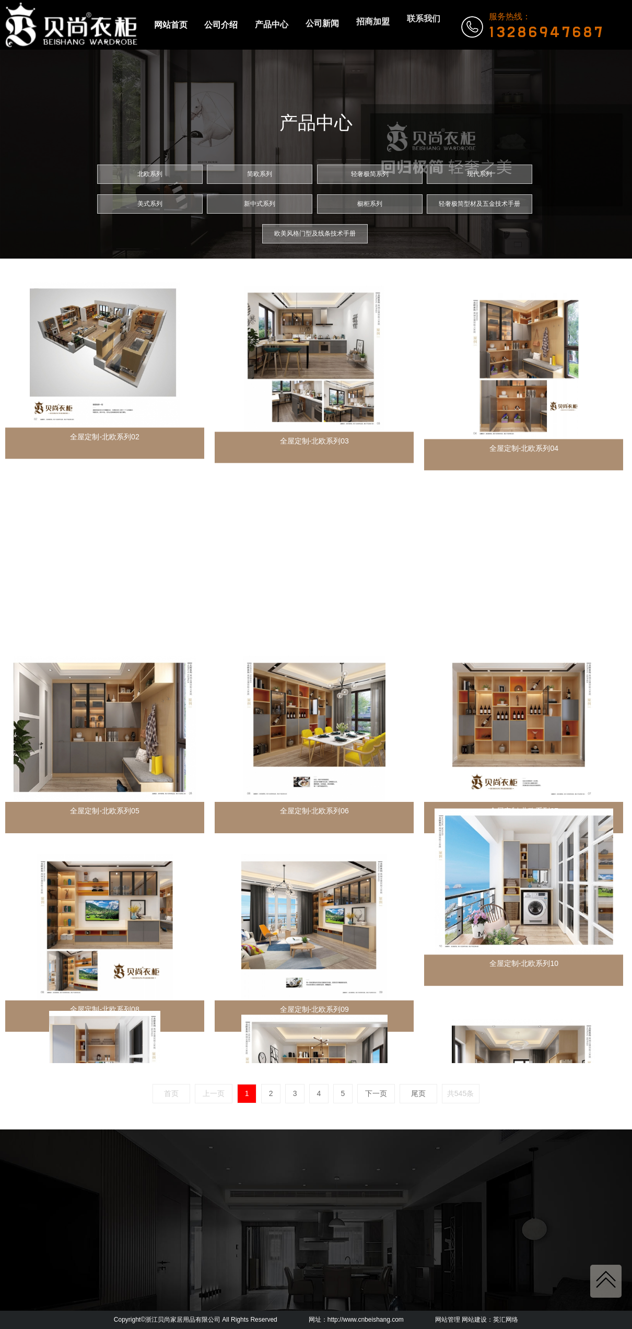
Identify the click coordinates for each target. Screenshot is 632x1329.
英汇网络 (505, 1319)
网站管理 (447, 1319)
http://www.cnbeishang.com (365, 1319)
